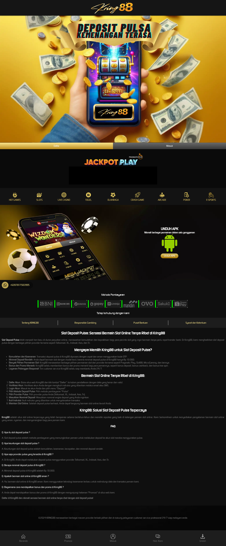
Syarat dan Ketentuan (196, 322)
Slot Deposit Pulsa (10, 339)
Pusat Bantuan (140, 322)
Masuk (169, 145)
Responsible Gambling (85, 322)
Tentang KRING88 (30, 322)
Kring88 (6, 417)
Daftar (56, 145)
